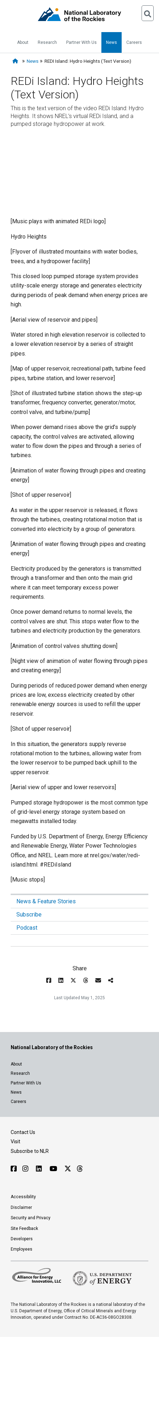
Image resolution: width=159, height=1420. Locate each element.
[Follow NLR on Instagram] (26, 1169)
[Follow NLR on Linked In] (40, 1169)
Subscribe (29, 914)
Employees (21, 1249)
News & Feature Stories (46, 901)
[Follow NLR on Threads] (79, 1169)
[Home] (16, 61)
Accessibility (23, 1196)
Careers (134, 42)
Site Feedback (24, 1228)
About (22, 42)
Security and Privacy (31, 1217)
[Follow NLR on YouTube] (54, 1169)
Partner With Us (81, 42)
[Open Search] (148, 13)
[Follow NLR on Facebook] (14, 1169)
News (111, 42)
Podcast (26, 927)
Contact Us (23, 1132)
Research (47, 42)
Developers (22, 1238)
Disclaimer (21, 1207)
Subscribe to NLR (30, 1151)
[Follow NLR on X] (67, 1169)
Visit (15, 1141)
